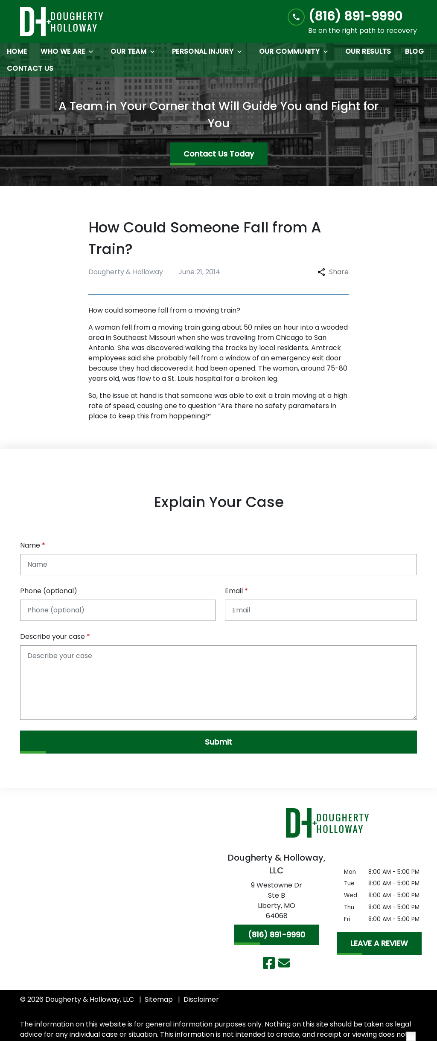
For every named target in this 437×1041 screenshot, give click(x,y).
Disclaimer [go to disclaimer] (201, 999)
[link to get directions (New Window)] (276, 902)
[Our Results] (368, 51)
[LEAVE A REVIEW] (379, 943)
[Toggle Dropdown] (93, 51)
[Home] (16, 51)
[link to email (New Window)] (284, 963)
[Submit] (218, 742)
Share (333, 272)
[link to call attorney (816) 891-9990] (352, 16)
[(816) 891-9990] (276, 935)
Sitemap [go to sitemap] (159, 999)
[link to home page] (62, 21)
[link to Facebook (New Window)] (269, 963)
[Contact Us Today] (219, 153)
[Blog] (414, 51)
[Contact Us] (30, 68)
